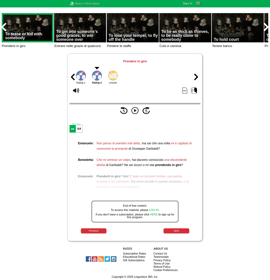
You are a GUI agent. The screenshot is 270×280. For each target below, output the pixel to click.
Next (176, 230)
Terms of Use (161, 263)
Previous (93, 230)
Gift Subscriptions (133, 260)
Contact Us (160, 253)
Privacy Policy (162, 260)
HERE (154, 214)
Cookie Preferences (165, 270)
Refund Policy (161, 266)
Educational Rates (134, 256)
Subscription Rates (134, 253)
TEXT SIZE (76, 124)
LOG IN (153, 210)
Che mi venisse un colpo (113, 160)
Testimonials (161, 256)
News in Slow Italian (77, 3)
